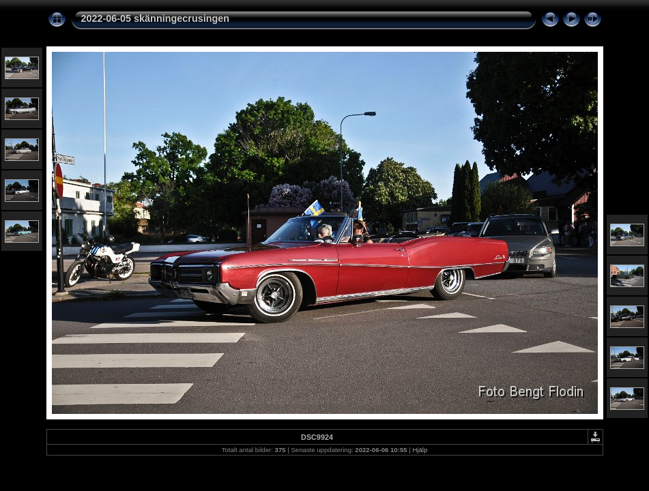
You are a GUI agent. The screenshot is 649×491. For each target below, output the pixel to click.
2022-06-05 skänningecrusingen (155, 18)
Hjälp (419, 449)
